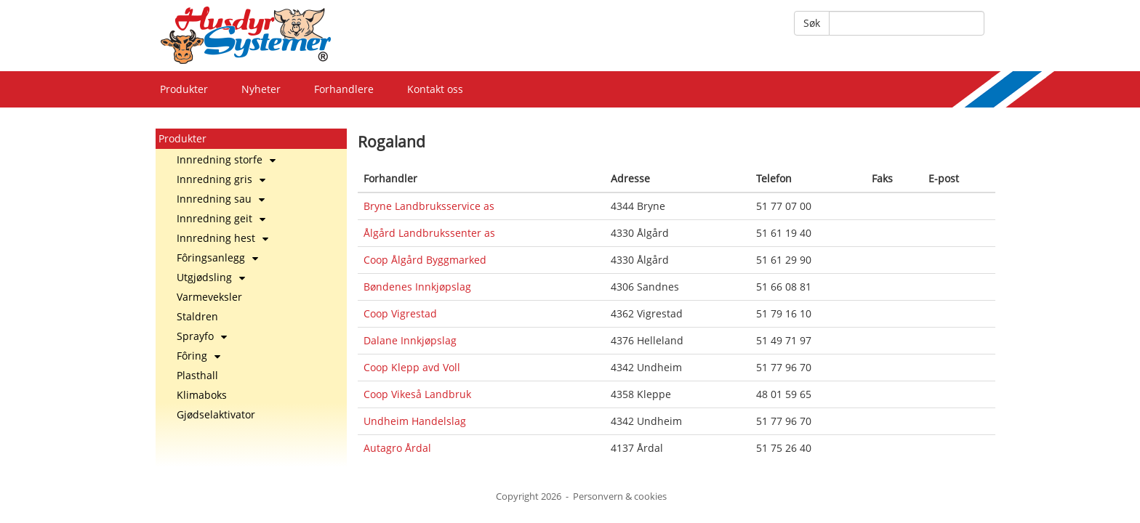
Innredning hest (222, 238)
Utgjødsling (211, 277)
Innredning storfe (226, 159)
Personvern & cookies (620, 496)
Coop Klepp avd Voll (412, 367)
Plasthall (197, 375)
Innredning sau (221, 199)
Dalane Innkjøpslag (410, 340)
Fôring (198, 355)
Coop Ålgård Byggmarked (425, 260)
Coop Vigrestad (400, 313)
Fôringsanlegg (217, 257)
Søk (811, 23)
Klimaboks (202, 395)
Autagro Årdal (397, 448)
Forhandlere (344, 89)
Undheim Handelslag (415, 421)
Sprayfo (202, 336)
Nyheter (261, 89)
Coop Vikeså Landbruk (417, 394)
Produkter (184, 89)
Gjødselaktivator (216, 414)
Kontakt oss (435, 89)
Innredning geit (221, 218)
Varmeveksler (209, 297)
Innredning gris (221, 179)
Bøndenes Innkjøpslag (417, 286)
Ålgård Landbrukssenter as (429, 233)
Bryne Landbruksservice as (429, 206)
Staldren (197, 316)
